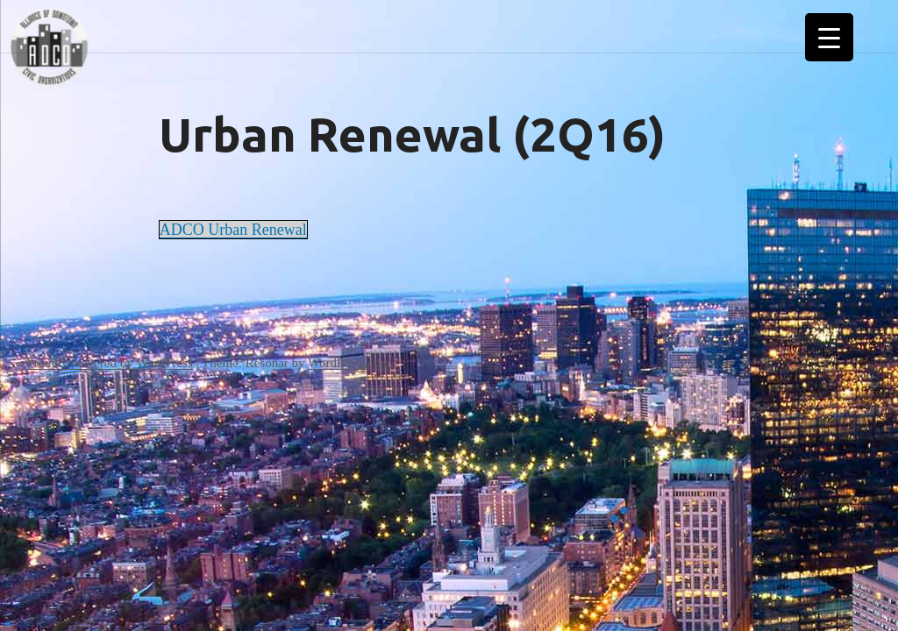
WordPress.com (349, 363)
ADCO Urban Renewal (233, 229)
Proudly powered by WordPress (109, 363)
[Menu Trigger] (829, 37)
